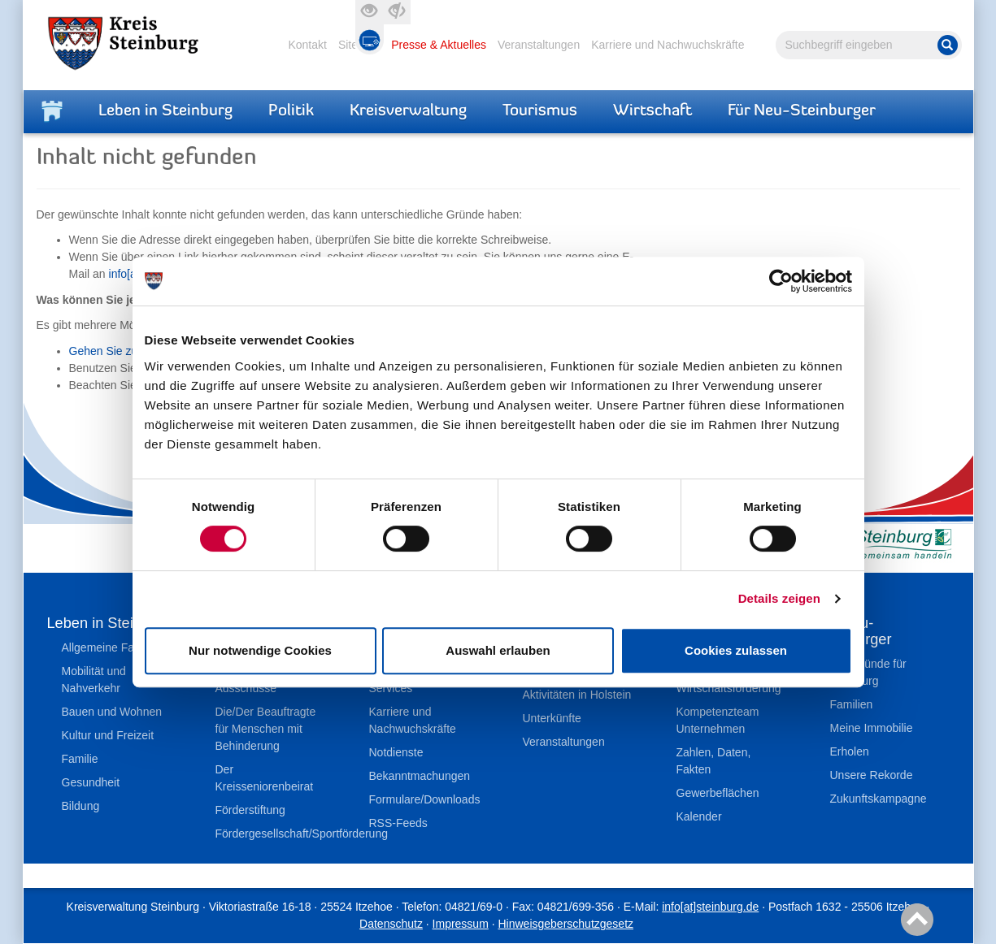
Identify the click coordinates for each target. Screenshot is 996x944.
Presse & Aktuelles (438, 44)
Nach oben (914, 920)
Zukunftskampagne (878, 798)
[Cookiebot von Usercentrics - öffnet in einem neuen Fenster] (781, 281)
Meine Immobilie (871, 727)
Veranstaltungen (539, 44)
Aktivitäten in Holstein (577, 694)
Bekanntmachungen (420, 775)
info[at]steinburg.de (710, 906)
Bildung (81, 805)
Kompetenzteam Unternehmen (717, 720)
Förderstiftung (250, 809)
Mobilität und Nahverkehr (94, 680)
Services (391, 688)
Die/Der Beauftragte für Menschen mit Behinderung (265, 728)
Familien (851, 704)
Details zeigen (779, 598)
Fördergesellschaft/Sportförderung (275, 833)
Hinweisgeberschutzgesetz (565, 923)
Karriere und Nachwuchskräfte (667, 44)
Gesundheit (91, 782)
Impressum (461, 923)
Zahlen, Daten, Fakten (713, 761)
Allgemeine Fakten (109, 647)
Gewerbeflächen (717, 792)
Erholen (849, 751)
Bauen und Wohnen (112, 711)
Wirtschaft (652, 111)
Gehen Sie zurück (114, 350)
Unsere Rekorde (871, 775)
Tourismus (539, 111)
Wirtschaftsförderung (728, 688)
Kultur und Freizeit (108, 735)
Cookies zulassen (736, 650)
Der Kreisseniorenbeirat (264, 778)
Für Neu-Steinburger (802, 111)
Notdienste (396, 752)
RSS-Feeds (398, 822)
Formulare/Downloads (425, 799)
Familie (80, 758)
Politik (291, 111)
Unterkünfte (552, 718)
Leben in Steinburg (165, 111)
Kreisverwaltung (408, 111)
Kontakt (307, 44)
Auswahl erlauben (498, 650)
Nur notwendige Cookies (260, 650)
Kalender (699, 816)
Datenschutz (391, 923)
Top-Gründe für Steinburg (868, 672)
